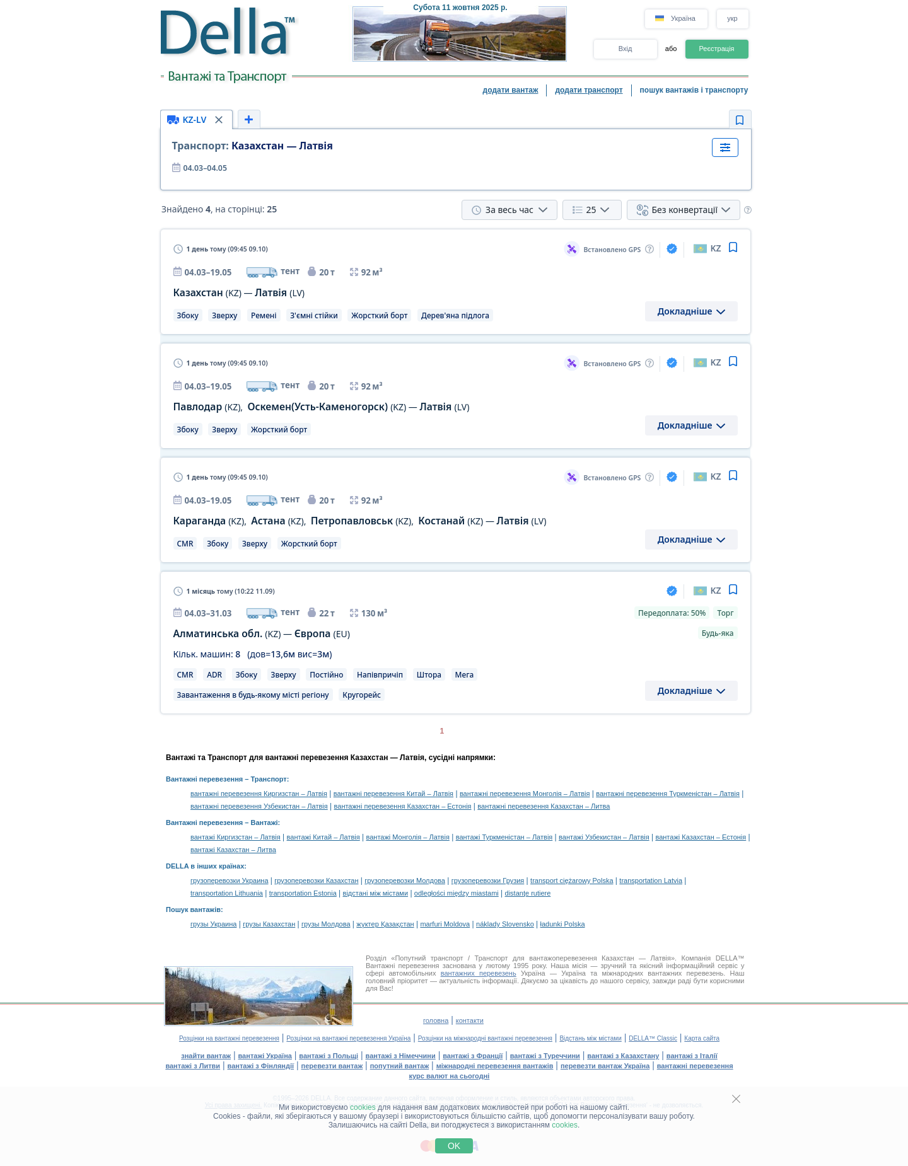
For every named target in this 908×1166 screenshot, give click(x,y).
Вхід (625, 48)
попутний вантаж (399, 1066)
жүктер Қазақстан (385, 924)
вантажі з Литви (192, 1066)
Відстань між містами (590, 1038)
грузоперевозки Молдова (404, 880)
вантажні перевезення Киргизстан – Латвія (258, 793)
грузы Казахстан (269, 924)
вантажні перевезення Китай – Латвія (393, 793)
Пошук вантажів (193, 909)
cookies (363, 1107)
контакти (470, 1020)
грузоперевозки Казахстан (316, 880)
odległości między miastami (456, 893)
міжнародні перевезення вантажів (495, 1066)
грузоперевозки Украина (229, 880)
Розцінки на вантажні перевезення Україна (348, 1038)
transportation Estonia (303, 893)
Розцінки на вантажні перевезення (229, 1038)
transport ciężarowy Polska (571, 880)
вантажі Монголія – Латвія (408, 837)
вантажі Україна (265, 1055)
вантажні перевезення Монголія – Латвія (525, 793)
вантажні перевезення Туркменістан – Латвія (668, 793)
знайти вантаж (206, 1055)
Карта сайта (701, 1038)
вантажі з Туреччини (545, 1055)
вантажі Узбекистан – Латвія (604, 837)
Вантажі (263, 822)
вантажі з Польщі (328, 1055)
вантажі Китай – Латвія (323, 837)
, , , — (360, 521)
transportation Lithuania (226, 893)
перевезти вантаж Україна (605, 1066)
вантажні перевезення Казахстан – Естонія (403, 806)
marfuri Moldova (445, 924)
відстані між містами (375, 893)
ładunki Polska (562, 924)
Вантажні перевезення (204, 779)
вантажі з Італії (692, 1055)
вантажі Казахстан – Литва (233, 849)
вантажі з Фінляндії (261, 1066)
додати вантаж (510, 90)
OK (454, 1146)
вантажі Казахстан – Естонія (700, 837)
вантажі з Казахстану (623, 1055)
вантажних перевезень (478, 973)
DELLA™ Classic (653, 1038)
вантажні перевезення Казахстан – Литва (543, 806)
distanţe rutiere (528, 893)
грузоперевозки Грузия (488, 880)
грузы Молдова (325, 924)
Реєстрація (716, 48)
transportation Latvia (650, 880)
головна (435, 1020)
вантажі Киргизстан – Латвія (235, 837)
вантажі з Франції (473, 1055)
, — (321, 407)
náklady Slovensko (505, 924)
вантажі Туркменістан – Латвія (504, 837)
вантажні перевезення (695, 1066)
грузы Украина (213, 924)
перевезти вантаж (332, 1066)
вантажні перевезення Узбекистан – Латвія (259, 806)
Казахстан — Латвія (252, 146)
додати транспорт (588, 90)
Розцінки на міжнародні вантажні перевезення (485, 1038)
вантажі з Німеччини (401, 1055)
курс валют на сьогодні (449, 1076)
